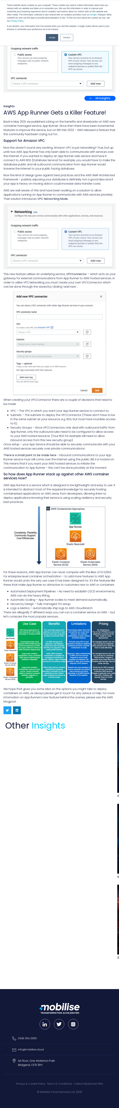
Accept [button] (52, 37)
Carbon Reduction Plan (88, 1083)
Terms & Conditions (59, 1083)
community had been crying (28, 134)
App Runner (50, 126)
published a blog (42, 122)
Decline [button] (66, 37)
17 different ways (41, 612)
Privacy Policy (17, 21)
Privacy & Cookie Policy (30, 1083)
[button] (7, 710)
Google (93, 14)
